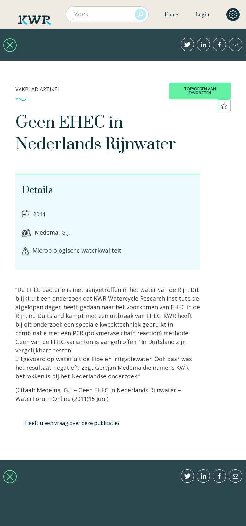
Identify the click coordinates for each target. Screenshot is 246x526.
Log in (202, 15)
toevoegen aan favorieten (200, 90)
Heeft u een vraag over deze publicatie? (72, 422)
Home (171, 15)
